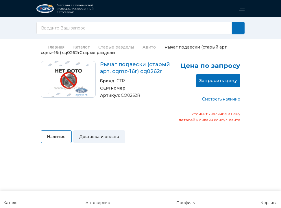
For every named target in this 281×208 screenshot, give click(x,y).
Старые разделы (116, 47)
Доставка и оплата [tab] (99, 136)
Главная (52, 47)
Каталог (81, 47)
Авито (149, 47)
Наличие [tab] (56, 136)
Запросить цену (218, 80)
